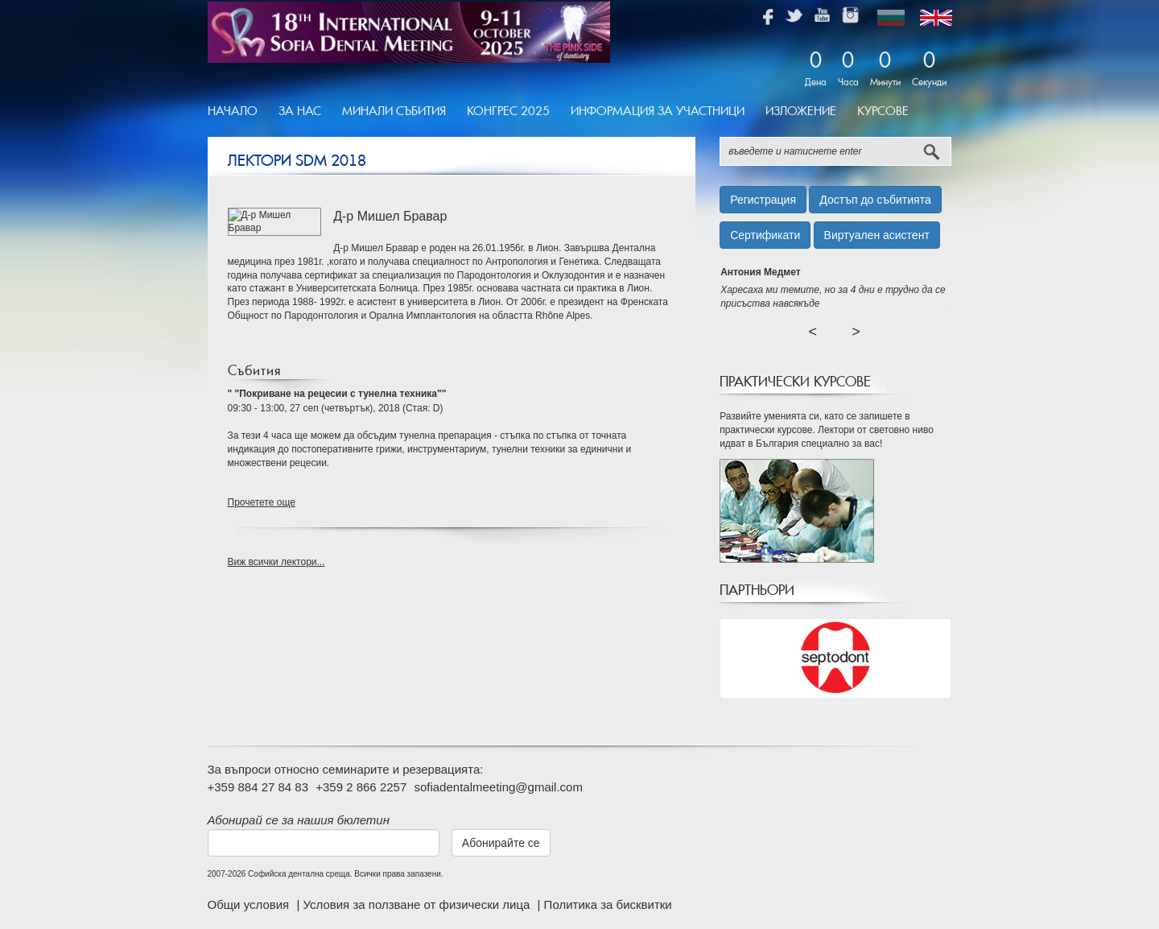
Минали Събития (394, 111)
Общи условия (250, 904)
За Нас (299, 111)
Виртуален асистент (877, 235)
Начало (233, 111)
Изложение (800, 111)
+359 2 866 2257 (361, 787)
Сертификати (765, 235)
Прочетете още (261, 502)
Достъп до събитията (874, 199)
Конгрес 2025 (508, 111)
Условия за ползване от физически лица (418, 904)
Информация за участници (657, 111)
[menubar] (563, 112)
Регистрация (763, 199)
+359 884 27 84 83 (258, 787)
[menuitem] (238, 112)
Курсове (883, 111)
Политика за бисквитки (608, 904)
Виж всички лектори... (276, 562)
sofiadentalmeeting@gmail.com (498, 787)
